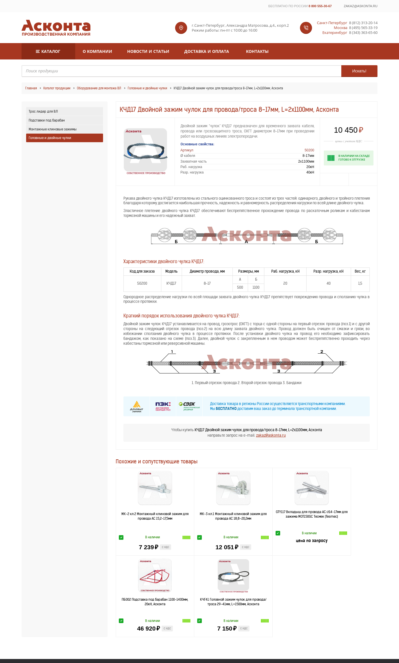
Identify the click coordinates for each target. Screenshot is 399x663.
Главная (31, 88)
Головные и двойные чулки (147, 88)
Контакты (257, 51)
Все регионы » (359, 590)
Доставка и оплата (206, 51)
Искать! (359, 71)
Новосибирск (299, 588)
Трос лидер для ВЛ (43, 111)
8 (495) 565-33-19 (363, 27)
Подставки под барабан (47, 120)
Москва (167, 588)
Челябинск (328, 593)
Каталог (50, 51)
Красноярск (201, 593)
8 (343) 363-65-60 (363, 32)
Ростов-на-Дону (265, 593)
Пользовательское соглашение (230, 646)
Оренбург (235, 593)
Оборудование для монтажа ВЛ (99, 88)
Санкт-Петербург (135, 588)
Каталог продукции (56, 88)
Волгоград (167, 593)
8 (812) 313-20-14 (363, 22)
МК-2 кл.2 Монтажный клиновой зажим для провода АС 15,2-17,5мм (142, 518)
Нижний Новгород (202, 588)
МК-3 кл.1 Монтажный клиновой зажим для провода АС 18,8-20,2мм (194, 518)
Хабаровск (328, 588)
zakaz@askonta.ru (360, 6)
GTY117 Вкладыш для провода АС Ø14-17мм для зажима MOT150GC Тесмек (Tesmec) (246, 516)
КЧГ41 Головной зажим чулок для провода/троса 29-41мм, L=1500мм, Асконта (351, 518)
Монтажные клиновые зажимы (53, 129)
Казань (235, 588)
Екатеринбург (264, 588)
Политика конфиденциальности (169, 646)
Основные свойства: (197, 144)
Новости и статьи (148, 51)
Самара (299, 593)
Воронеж (135, 593)
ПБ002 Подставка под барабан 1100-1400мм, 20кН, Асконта (299, 516)
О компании (97, 51)
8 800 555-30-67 (320, 6)
